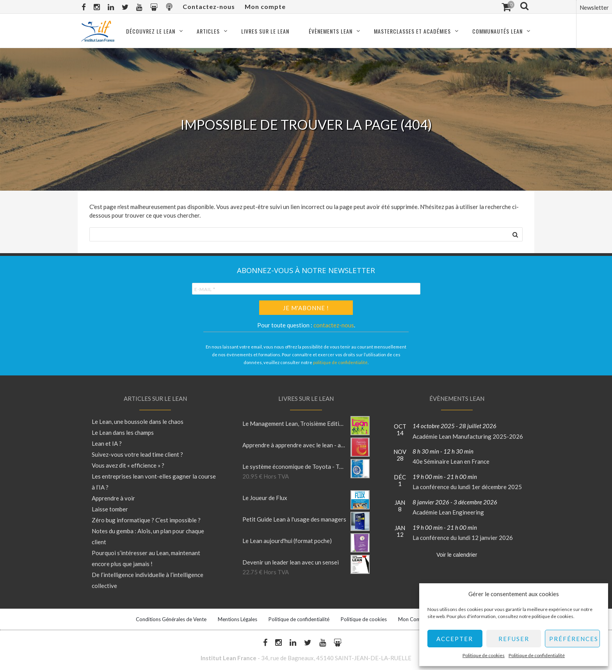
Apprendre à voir (113, 498)
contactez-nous (333, 325)
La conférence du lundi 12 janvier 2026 (463, 537)
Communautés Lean (497, 31)
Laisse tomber (110, 509)
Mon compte (265, 6)
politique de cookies (552, 616)
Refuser (513, 638)
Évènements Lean (330, 31)
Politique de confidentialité (537, 655)
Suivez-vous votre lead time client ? (137, 454)
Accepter (454, 638)
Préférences (573, 638)
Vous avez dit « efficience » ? (128, 465)
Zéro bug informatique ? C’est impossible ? (146, 519)
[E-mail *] (306, 289)
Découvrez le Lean (150, 31)
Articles (208, 31)
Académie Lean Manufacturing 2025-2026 (468, 436)
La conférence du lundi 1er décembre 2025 (467, 486)
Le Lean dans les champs (123, 432)
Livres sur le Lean (265, 31)
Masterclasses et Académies (412, 31)
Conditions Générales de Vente (171, 619)
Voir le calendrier (456, 555)
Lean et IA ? (107, 443)
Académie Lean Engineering (448, 512)
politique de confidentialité (340, 362)
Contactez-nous (209, 6)
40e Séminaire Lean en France (451, 461)
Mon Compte (413, 619)
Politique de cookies (484, 655)
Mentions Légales (237, 619)
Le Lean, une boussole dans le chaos (137, 421)
